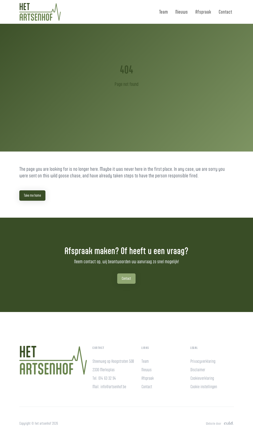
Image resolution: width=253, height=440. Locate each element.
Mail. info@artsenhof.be (109, 386)
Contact (225, 12)
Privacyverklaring (202, 361)
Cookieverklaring (202, 378)
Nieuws (181, 12)
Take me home (32, 195)
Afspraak (203, 12)
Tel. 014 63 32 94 (104, 378)
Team (163, 12)
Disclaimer (197, 369)
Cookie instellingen (203, 386)
